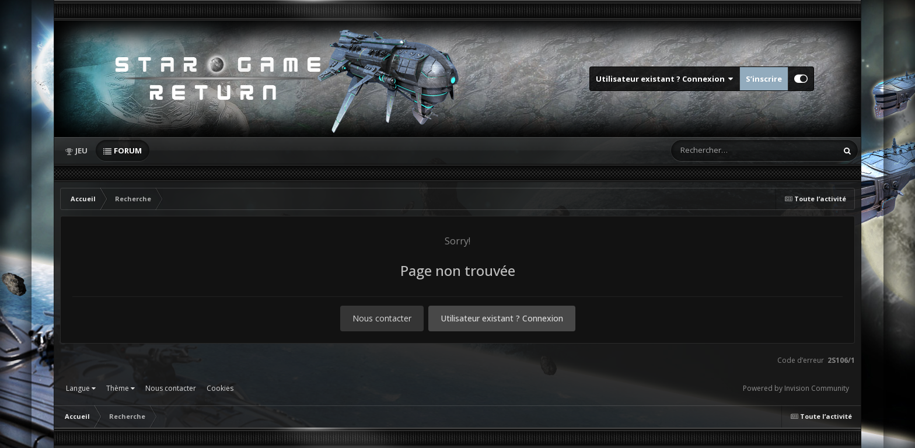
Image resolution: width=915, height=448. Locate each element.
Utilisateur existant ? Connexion (665, 78)
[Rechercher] (720, 150)
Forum (128, 150)
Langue (81, 388)
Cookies (220, 388)
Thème (120, 388)
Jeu (81, 150)
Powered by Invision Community (796, 388)
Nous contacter (381, 318)
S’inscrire (764, 79)
